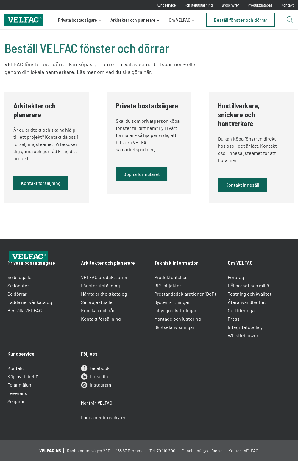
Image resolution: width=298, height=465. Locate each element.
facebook (96, 380)
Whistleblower (242, 347)
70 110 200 (166, 458)
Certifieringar (241, 322)
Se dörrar (18, 305)
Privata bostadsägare (77, 20)
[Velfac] (23, 19)
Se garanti (19, 413)
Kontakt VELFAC (243, 458)
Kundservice (166, 5)
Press (233, 330)
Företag (235, 289)
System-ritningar (172, 314)
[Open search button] (289, 20)
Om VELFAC (180, 20)
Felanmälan (21, 396)
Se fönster (20, 297)
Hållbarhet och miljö (248, 297)
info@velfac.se (209, 458)
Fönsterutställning (199, 5)
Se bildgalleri (22, 289)
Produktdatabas (260, 5)
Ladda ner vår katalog (31, 314)
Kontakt (287, 5)
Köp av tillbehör (25, 388)
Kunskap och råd (99, 322)
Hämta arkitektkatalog (105, 305)
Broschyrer (230, 5)
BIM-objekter (168, 297)
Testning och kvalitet (249, 305)
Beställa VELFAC (26, 322)
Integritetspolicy (244, 339)
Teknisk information (177, 274)
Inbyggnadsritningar (176, 322)
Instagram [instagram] (97, 396)
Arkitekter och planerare (132, 20)
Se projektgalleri (99, 314)
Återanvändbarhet (246, 314)
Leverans (19, 405)
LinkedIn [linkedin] (95, 388)
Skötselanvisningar (175, 339)
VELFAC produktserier (105, 289)
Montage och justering (178, 330)
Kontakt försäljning (101, 330)
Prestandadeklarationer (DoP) (185, 305)
